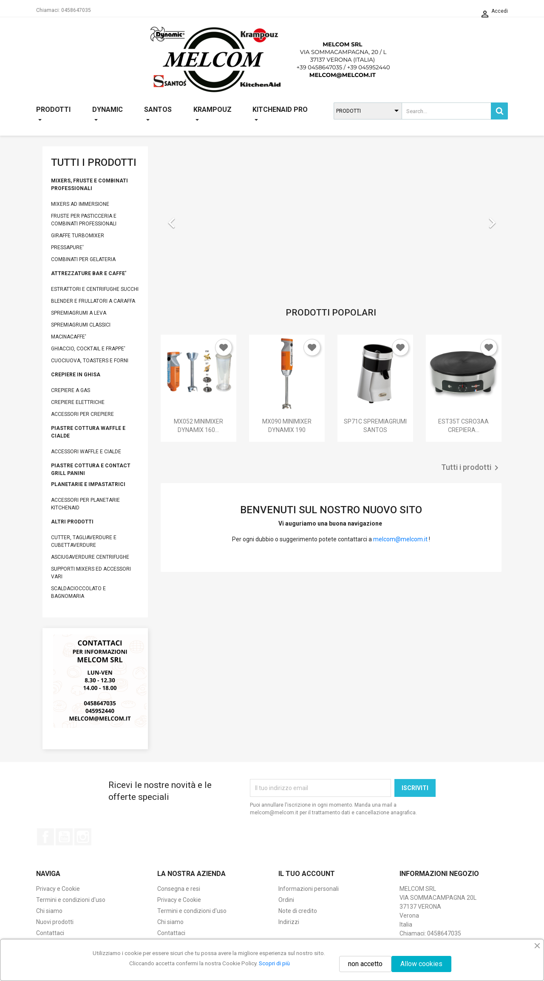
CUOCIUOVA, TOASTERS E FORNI (89, 361)
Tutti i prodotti (471, 468)
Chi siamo (49, 910)
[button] (186, 218)
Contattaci (50, 933)
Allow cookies (421, 964)
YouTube (64, 836)
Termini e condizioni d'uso (70, 899)
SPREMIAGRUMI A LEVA (78, 313)
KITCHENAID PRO (280, 114)
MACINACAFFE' (68, 337)
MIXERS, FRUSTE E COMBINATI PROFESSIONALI (89, 184)
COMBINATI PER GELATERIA (83, 259)
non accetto (365, 964)
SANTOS (158, 114)
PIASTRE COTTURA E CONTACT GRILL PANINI (90, 469)
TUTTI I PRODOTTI (93, 162)
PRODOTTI (53, 114)
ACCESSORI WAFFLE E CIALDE (86, 452)
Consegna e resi (178, 888)
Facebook (45, 836)
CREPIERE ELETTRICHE (78, 402)
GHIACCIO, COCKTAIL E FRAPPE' (88, 349)
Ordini (286, 899)
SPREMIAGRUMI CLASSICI (80, 325)
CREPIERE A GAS (70, 390)
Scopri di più (274, 963)
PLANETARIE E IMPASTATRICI (88, 484)
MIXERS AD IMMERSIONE (80, 204)
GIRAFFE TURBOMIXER (77, 236)
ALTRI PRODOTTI (72, 522)
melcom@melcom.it (400, 539)
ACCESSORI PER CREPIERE (82, 414)
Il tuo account (306, 874)
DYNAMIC (107, 114)
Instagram (82, 836)
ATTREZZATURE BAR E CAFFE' (88, 273)
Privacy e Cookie (58, 888)
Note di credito (297, 910)
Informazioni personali (308, 888)
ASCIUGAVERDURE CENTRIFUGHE (90, 557)
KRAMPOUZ (212, 114)
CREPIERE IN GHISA (75, 375)
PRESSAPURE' (67, 247)
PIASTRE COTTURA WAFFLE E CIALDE (88, 432)
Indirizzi (288, 921)
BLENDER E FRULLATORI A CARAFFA (93, 301)
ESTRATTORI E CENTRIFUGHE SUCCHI (95, 289)
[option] (331, 218)
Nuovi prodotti (55, 921)
